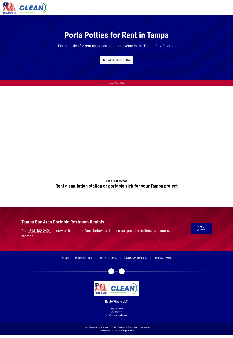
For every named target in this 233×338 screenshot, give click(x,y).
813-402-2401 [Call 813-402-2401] (39, 231)
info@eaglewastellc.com (116, 315)
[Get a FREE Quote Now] (116, 60)
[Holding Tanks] (163, 258)
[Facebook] (111, 271)
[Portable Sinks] (108, 258)
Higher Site (128, 330)
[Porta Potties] (84, 258)
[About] (65, 258)
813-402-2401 (117, 312)
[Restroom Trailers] (135, 258)
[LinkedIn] (122, 271)
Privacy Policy (144, 327)
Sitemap (133, 327)
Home (110, 83)
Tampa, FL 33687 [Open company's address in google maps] (117, 308)
